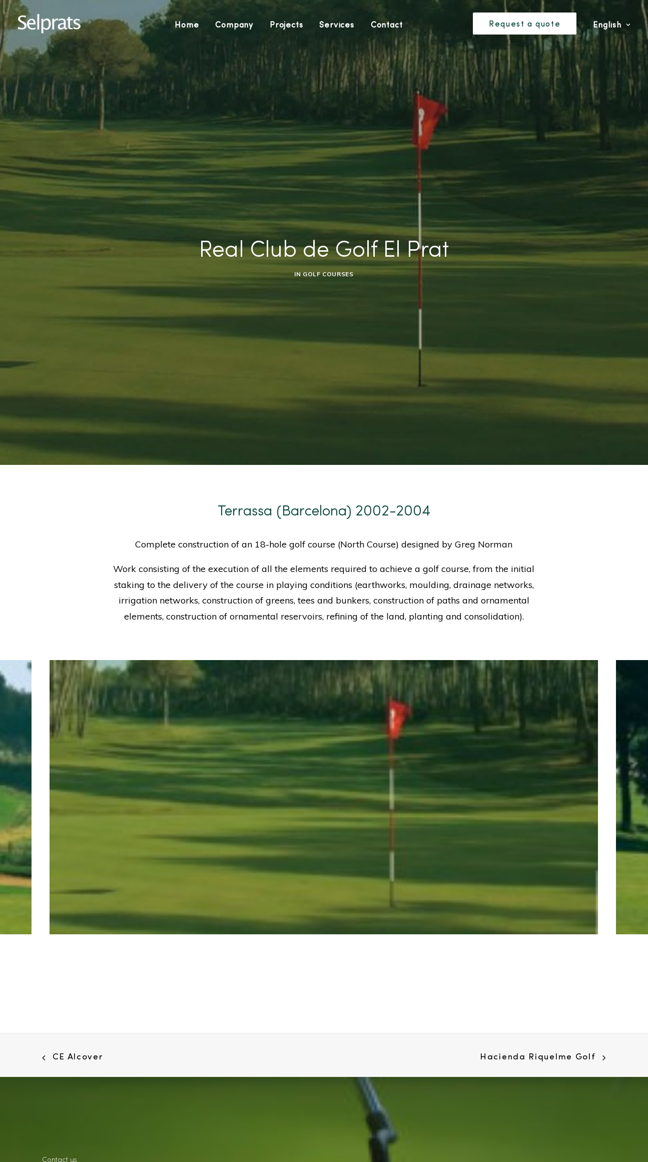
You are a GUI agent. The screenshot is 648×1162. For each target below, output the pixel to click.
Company (234, 24)
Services (336, 24)
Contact (387, 24)
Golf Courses (328, 269)
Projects (286, 24)
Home (187, 24)
